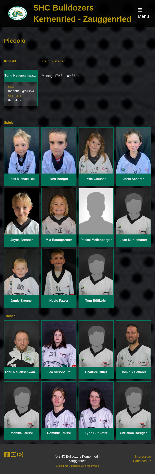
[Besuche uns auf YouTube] (13, 454)
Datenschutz (142, 461)
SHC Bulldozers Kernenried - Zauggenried (82, 13)
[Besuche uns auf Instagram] (20, 454)
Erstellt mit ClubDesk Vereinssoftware (77, 465)
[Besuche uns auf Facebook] (7, 454)
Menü (143, 13)
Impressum (143, 456)
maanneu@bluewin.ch (24, 91)
